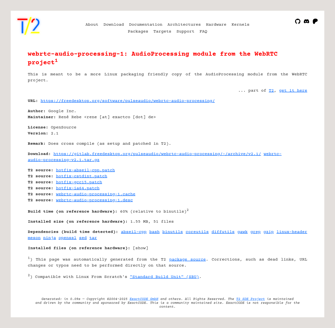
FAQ (203, 31)
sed (83, 238)
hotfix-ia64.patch (78, 188)
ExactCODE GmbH (144, 299)
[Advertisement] (294, 126)
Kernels (241, 24)
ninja (49, 238)
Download (113, 24)
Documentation (145, 24)
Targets (162, 31)
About (91, 24)
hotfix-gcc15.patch (79, 182)
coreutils (197, 232)
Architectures (184, 24)
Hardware (216, 24)
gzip (268, 232)
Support (185, 31)
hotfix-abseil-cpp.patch (85, 170)
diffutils (223, 232)
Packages (138, 31)
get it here (293, 90)
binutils (172, 232)
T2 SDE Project (250, 299)
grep (255, 232)
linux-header (291, 232)
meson (34, 238)
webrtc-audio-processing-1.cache (95, 194)
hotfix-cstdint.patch (81, 176)
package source (187, 259)
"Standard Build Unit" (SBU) (164, 276)
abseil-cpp (134, 232)
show (140, 248)
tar (93, 238)
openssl (67, 238)
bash (154, 232)
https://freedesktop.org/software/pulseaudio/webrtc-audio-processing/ (128, 100)
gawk (242, 232)
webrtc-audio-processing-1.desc (94, 200)
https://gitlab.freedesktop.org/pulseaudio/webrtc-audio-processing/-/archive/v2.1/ (157, 154)
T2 (271, 90)
